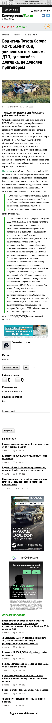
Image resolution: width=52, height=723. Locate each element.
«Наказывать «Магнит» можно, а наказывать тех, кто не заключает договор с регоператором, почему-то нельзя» (24, 641)
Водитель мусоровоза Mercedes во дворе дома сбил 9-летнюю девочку (26, 445)
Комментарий (8, 411)
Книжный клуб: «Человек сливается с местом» (25, 690)
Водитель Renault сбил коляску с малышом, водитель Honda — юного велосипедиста (24, 469)
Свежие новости (13, 615)
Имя (4, 401)
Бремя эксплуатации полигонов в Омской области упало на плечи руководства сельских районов (25, 678)
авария (5, 359)
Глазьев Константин (21, 342)
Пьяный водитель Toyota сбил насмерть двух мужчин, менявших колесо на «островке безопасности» (24, 482)
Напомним (7, 171)
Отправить (9, 430)
